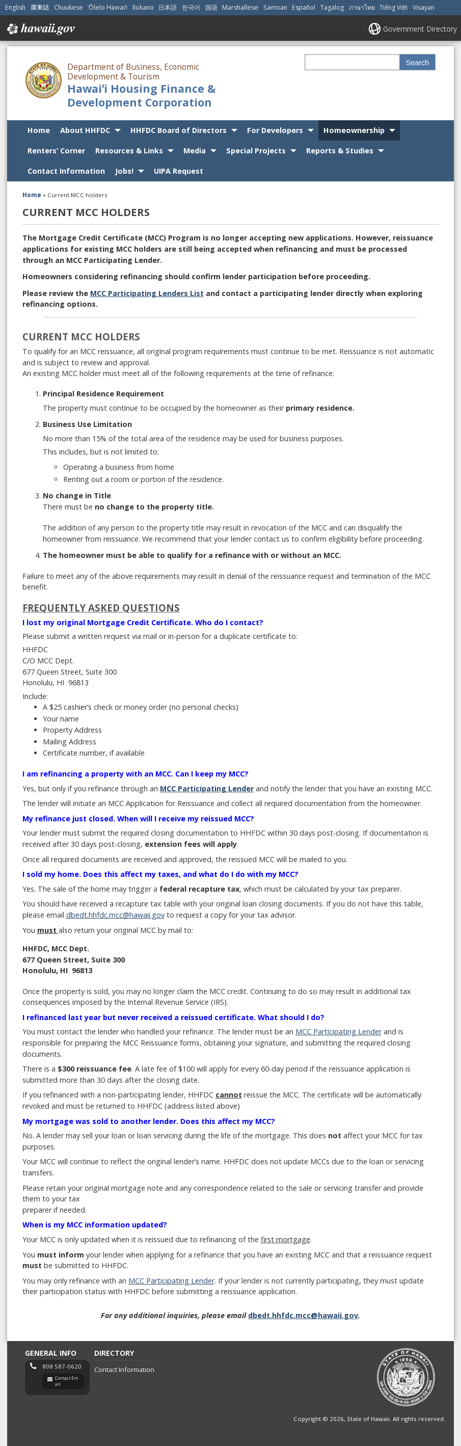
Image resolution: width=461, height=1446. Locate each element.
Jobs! (124, 171)
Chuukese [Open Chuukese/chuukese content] (68, 7)
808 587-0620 (62, 1366)
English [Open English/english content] (15, 7)
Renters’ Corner (56, 150)
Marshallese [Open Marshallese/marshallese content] (240, 7)
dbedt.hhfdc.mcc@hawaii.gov (115, 915)
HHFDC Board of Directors (178, 130)
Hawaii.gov (40, 29)
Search (417, 63)
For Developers (275, 130)
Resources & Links (129, 150)
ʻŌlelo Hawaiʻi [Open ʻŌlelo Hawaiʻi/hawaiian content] (107, 7)
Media (194, 150)
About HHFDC (85, 130)
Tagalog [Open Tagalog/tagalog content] (332, 7)
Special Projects (256, 150)
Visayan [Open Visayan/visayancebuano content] (424, 7)
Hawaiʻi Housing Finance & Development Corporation (141, 95)
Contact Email (66, 1381)
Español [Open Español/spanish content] (303, 7)
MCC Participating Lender (338, 1031)
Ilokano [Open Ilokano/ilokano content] (143, 7)
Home (39, 130)
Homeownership (354, 130)
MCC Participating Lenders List (147, 293)
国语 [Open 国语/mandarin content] (211, 7)
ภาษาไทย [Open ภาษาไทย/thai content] (362, 7)
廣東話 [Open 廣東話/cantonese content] (40, 7)
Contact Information (66, 171)
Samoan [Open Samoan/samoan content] (275, 7)
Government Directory (420, 29)
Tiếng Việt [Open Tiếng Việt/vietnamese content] (393, 7)
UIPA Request (178, 171)
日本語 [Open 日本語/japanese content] (167, 7)
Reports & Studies (339, 150)
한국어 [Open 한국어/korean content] (191, 7)
